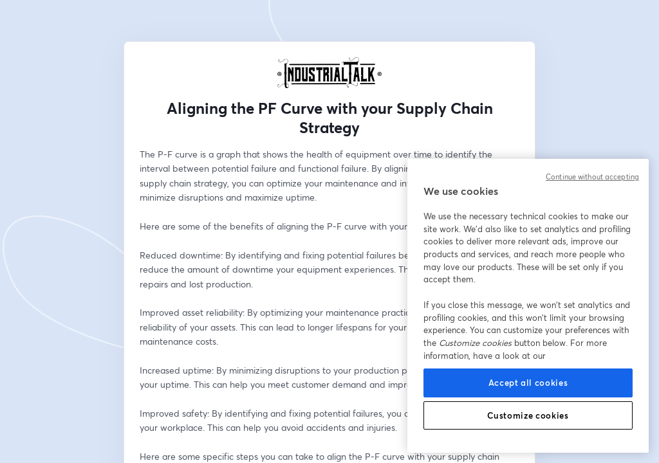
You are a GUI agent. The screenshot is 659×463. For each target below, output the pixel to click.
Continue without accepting (592, 176)
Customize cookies (527, 415)
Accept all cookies (528, 382)
